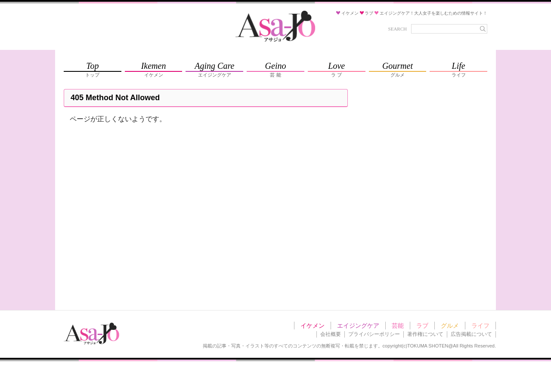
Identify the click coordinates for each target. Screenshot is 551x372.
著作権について (425, 334)
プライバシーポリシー (374, 334)
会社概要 (330, 334)
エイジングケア (358, 325)
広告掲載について (471, 334)
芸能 (398, 325)
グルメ (450, 325)
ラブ (422, 325)
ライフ (480, 325)
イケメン (312, 325)
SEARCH (397, 28)
